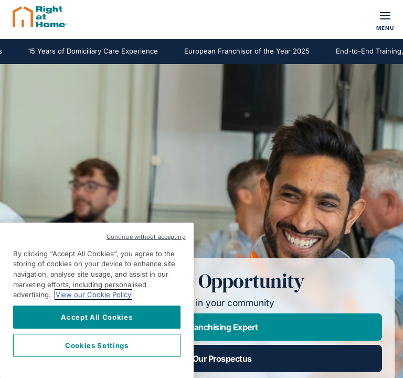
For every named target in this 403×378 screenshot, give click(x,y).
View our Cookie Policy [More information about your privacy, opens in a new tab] (93, 294)
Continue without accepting (146, 236)
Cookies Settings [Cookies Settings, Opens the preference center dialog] (97, 345)
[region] (97, 300)
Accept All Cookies (96, 317)
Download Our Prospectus (201, 358)
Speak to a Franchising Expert (201, 327)
